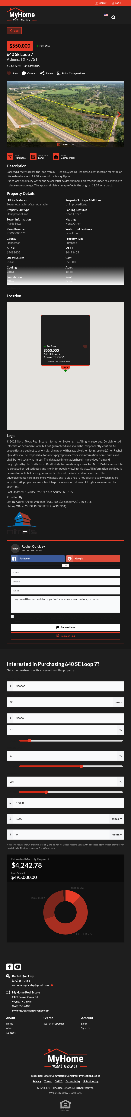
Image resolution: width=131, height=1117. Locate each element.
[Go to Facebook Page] (9, 966)
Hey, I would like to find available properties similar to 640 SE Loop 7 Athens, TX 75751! (65, 604)
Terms (111, 618)
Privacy (18, 621)
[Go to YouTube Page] (17, 966)
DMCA (58, 1081)
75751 (31, 59)
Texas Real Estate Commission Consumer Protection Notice (65, 1075)
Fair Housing (90, 1081)
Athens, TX (16, 59)
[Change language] (106, 15)
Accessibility (73, 1081)
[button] (65, 627)
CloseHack (75, 1092)
